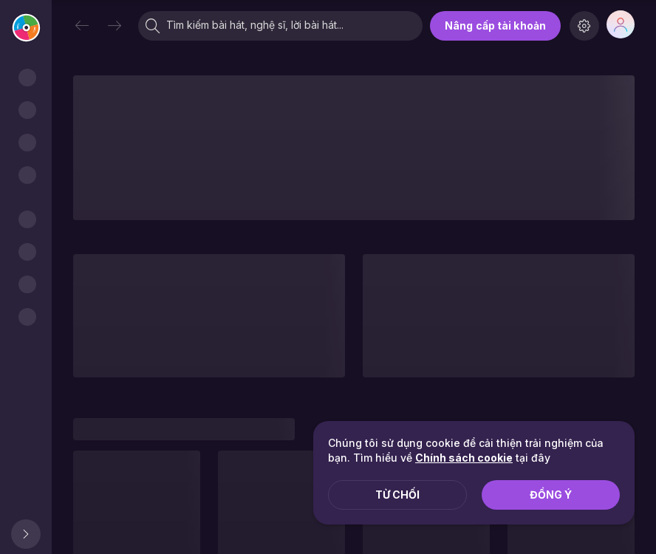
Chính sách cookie (464, 457)
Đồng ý (551, 494)
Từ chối (397, 494)
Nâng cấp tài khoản (495, 25)
